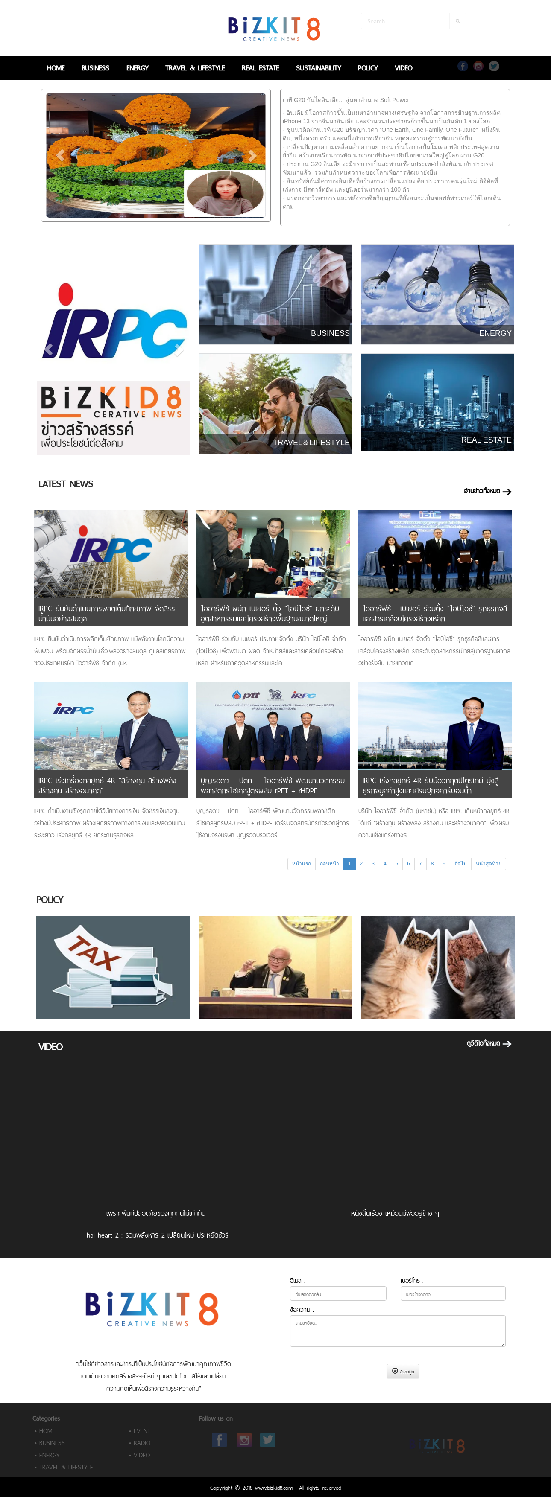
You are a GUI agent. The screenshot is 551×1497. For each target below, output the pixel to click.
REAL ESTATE (260, 67)
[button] (60, 155)
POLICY (368, 67)
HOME (55, 67)
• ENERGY (47, 1454)
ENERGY (137, 67)
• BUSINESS (50, 1441)
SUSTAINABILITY (318, 67)
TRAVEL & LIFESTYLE (195, 67)
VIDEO (403, 67)
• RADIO (139, 1441)
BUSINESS (95, 67)
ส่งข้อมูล (403, 1371)
